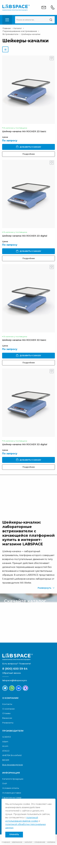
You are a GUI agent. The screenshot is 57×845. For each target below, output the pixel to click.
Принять (14, 834)
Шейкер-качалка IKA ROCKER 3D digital (24, 444)
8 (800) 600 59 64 (15, 668)
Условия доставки (11, 793)
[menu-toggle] (7, 20)
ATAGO (5, 751)
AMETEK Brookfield (11, 755)
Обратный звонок (20, 503)
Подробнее (28, 154)
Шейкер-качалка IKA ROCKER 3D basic (24, 340)
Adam (5, 741)
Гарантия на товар (11, 797)
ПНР (4, 783)
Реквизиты (7, 722)
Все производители (12, 764)
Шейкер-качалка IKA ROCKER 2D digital (24, 235)
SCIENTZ (6, 737)
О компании (8, 709)
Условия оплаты (10, 788)
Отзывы (6, 713)
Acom (5, 746)
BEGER (5, 760)
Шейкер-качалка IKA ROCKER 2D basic (24, 131)
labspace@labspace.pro (14, 680)
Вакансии (7, 718)
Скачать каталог (19, 632)
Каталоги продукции (12, 779)
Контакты (7, 704)
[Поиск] (51, 19)
